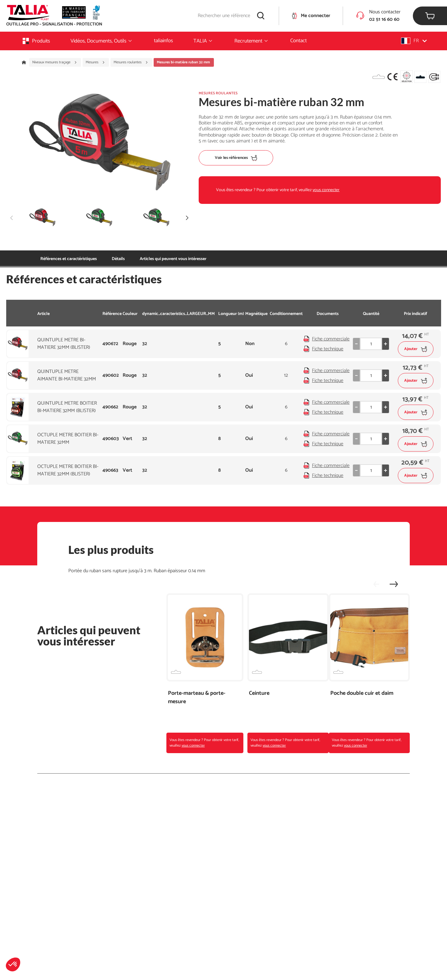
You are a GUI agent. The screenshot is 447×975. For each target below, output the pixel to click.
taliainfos (163, 40)
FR (414, 41)
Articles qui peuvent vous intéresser (173, 259)
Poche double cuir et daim (361, 693)
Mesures (95, 62)
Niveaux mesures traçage (54, 62)
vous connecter (326, 190)
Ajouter (415, 349)
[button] (13, 964)
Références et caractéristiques (68, 259)
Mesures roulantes (131, 62)
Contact (298, 40)
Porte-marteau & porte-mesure (196, 697)
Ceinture (259, 693)
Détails (118, 259)
